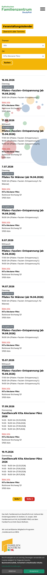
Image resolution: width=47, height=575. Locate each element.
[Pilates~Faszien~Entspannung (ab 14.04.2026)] (23, 96)
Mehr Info (6, 102)
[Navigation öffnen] (41, 9)
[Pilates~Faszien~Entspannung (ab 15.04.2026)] (23, 139)
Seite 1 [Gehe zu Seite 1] (17, 499)
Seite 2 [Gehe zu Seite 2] (30, 499)
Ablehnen (12, 571)
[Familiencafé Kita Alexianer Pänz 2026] (23, 424)
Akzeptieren (34, 571)
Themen (5, 40)
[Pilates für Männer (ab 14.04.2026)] (23, 182)
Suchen (7, 62)
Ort (3, 51)
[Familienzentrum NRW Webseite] (11, 545)
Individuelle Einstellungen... (11, 566)
